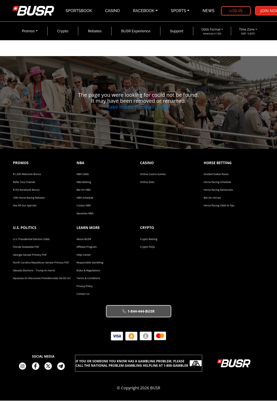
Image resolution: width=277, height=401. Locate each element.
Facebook (36, 366)
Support (177, 31)
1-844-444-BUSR (138, 311)
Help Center (84, 255)
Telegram (62, 366)
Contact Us (83, 294)
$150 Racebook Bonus (26, 190)
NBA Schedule (85, 198)
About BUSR (84, 239)
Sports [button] (178, 11)
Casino (112, 11)
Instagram (24, 366)
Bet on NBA (84, 190)
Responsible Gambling (90, 263)
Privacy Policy (85, 286)
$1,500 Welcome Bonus (27, 174)
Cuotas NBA (84, 206)
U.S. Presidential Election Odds (31, 239)
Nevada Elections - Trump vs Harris (34, 271)
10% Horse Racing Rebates (29, 198)
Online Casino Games (153, 174)
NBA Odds (83, 174)
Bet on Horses (212, 198)
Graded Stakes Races (216, 174)
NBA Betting (84, 182)
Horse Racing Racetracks (218, 190)
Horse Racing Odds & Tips (219, 206)
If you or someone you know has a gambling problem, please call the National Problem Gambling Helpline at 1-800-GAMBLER (139, 363)
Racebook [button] (143, 11)
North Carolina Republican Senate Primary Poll (41, 263)
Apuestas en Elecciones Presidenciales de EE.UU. (42, 278)
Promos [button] (28, 31)
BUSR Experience (135, 31)
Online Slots (147, 182)
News (208, 11)
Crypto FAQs (147, 247)
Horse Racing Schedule (217, 182)
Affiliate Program (87, 247)
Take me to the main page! (138, 107)
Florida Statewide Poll (26, 247)
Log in (235, 10)
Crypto (63, 31)
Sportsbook (79, 11)
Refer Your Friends (24, 182)
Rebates (95, 31)
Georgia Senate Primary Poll (30, 255)
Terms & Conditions (88, 278)
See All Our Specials (25, 206)
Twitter (49, 366)
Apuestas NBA (85, 213)
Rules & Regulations (88, 271)
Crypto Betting (148, 239)
